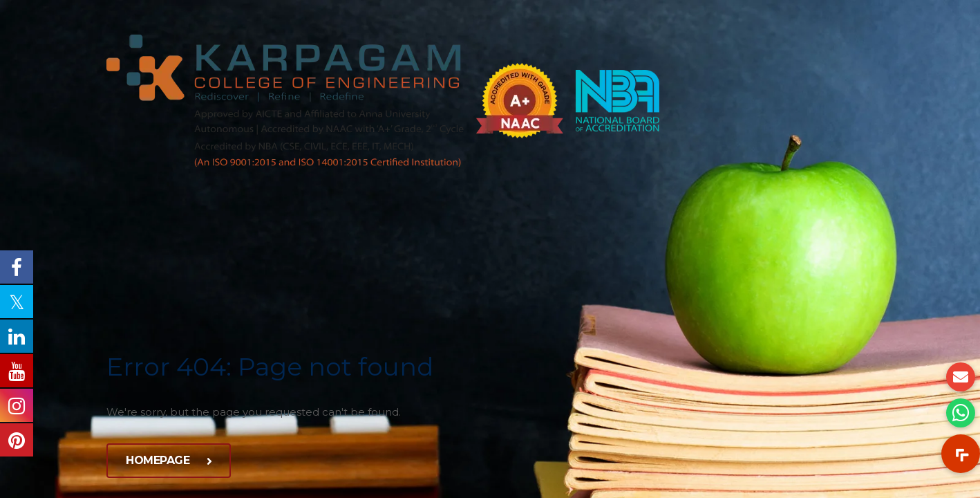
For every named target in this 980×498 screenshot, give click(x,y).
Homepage (168, 460)
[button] (960, 453)
